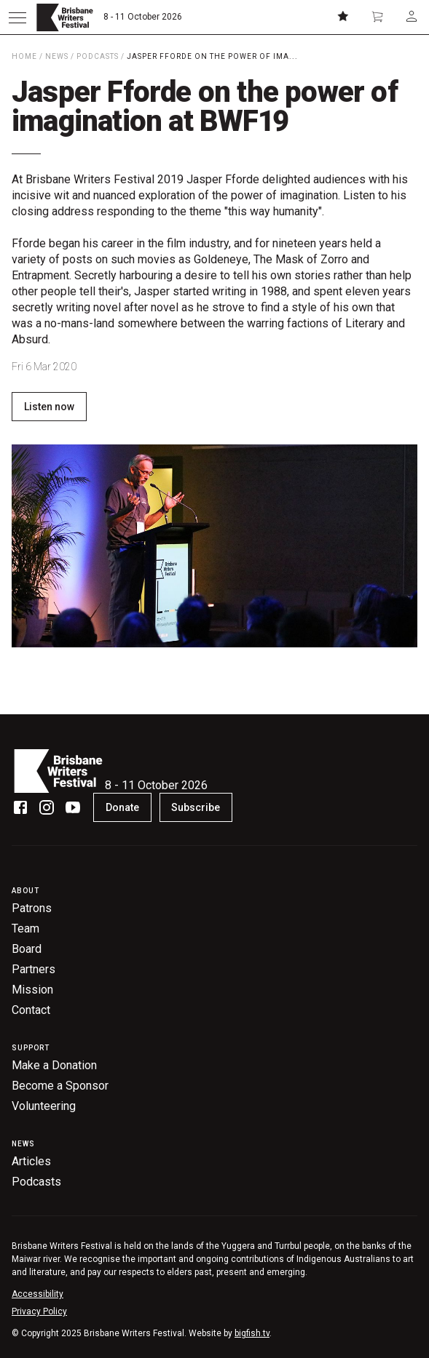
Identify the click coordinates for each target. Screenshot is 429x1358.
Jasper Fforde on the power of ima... (212, 56)
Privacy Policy (39, 1311)
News (56, 56)
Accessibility (37, 1294)
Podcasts (97, 56)
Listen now (49, 406)
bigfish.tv (252, 1333)
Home (24, 56)
